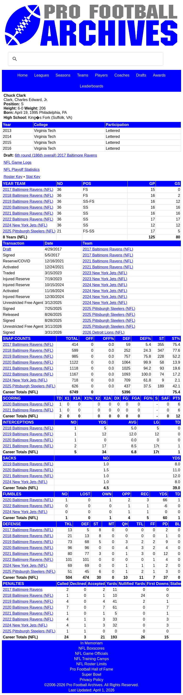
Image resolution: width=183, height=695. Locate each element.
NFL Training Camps (91, 659)
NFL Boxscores (92, 648)
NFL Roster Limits (91, 664)
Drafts (141, 75)
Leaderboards (91, 86)
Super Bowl (91, 674)
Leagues (41, 75)
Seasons (63, 75)
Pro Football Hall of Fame (91, 669)
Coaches (121, 75)
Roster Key (13, 177)
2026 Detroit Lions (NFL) (103, 332)
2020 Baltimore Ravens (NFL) (28, 207)
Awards (159, 75)
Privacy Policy (91, 680)
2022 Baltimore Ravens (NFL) (28, 219)
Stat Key (33, 177)
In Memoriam (91, 643)
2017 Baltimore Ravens (22, 590)
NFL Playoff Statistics (22, 170)
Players (101, 75)
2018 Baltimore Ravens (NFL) (28, 195)
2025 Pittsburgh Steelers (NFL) (29, 231)
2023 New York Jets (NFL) (105, 273)
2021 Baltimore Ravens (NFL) (28, 213)
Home (22, 75)
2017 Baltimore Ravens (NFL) (28, 190)
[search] (84, 59)
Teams (82, 75)
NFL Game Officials (91, 654)
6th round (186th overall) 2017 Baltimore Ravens (56, 155)
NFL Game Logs (17, 162)
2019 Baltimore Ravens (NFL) (28, 201)
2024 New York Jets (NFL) (25, 225)
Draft (7, 249)
